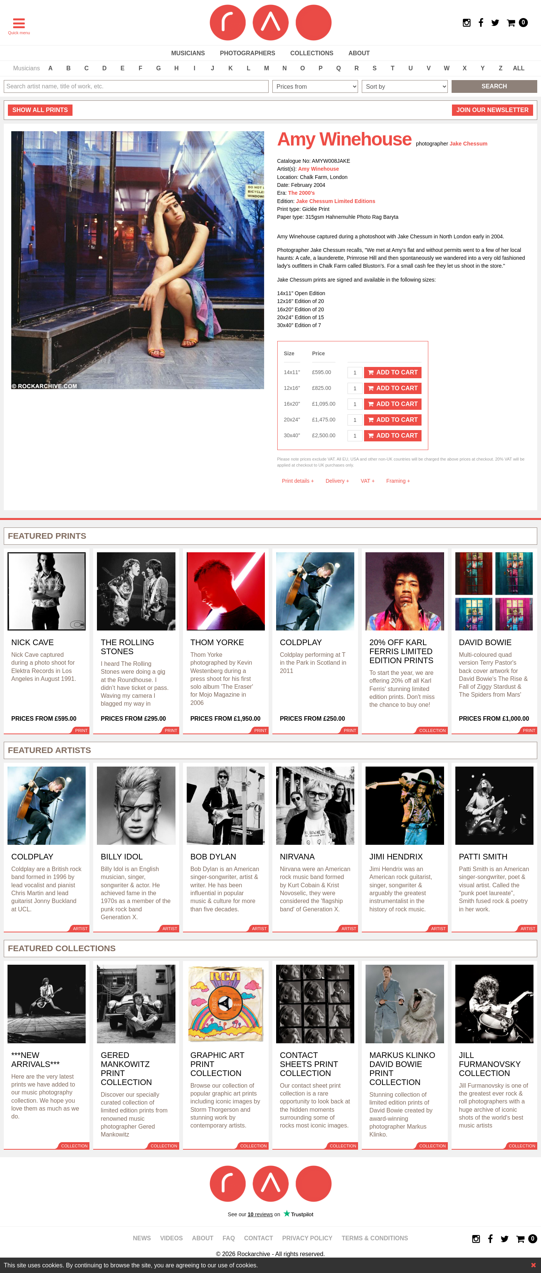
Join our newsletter (492, 110)
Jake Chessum (469, 144)
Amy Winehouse (318, 169)
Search (494, 86)
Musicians (188, 53)
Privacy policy (307, 1238)
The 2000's (301, 193)
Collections (312, 53)
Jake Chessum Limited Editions (335, 201)
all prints (40, 110)
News (142, 1238)
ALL (518, 68)
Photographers (247, 53)
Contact (258, 1238)
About (359, 53)
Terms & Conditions (375, 1238)
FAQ (228, 1238)
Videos (171, 1238)
